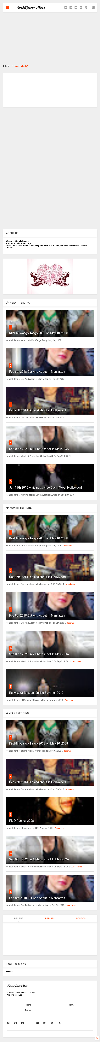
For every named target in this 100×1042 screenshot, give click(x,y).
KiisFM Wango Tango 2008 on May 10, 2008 (38, 333)
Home (28, 1005)
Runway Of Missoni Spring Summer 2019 (36, 693)
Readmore (68, 546)
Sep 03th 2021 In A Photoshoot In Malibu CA (39, 449)
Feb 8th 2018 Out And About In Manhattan (37, 371)
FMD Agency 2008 (21, 821)
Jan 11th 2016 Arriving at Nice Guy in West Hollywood (45, 487)
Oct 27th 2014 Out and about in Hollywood (37, 410)
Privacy (28, 1010)
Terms (72, 1005)
